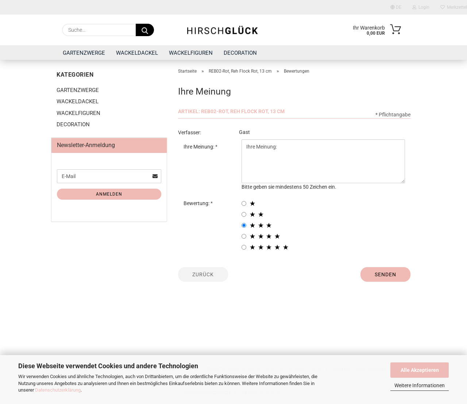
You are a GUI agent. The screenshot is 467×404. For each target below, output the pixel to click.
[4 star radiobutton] (244, 236)
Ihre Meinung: (199, 147)
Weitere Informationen (419, 385)
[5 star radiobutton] (244, 247)
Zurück (203, 274)
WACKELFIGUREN (191, 53)
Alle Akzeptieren (420, 370)
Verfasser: (189, 132)
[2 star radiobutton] (244, 214)
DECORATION (240, 53)
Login (420, 7)
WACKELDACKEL (137, 53)
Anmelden (109, 194)
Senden (385, 274)
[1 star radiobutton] (244, 203)
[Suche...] (145, 30)
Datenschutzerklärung (58, 390)
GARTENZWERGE (84, 53)
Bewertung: (197, 203)
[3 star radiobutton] (244, 225)
